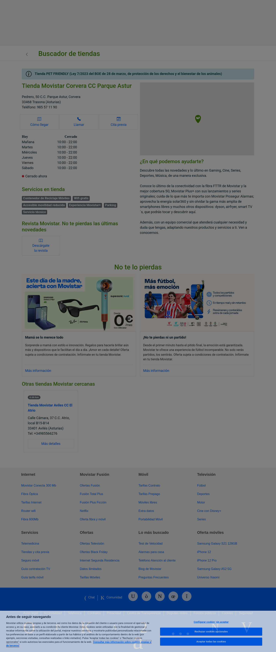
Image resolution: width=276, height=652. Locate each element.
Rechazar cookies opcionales (211, 631)
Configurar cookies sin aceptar (211, 621)
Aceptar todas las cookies (211, 641)
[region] (138, 631)
